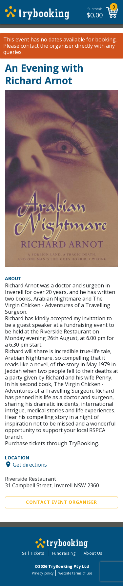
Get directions (30, 464)
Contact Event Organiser (61, 502)
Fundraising (64, 553)
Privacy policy (43, 573)
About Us (93, 553)
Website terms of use (75, 573)
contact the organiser (47, 46)
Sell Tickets (33, 553)
